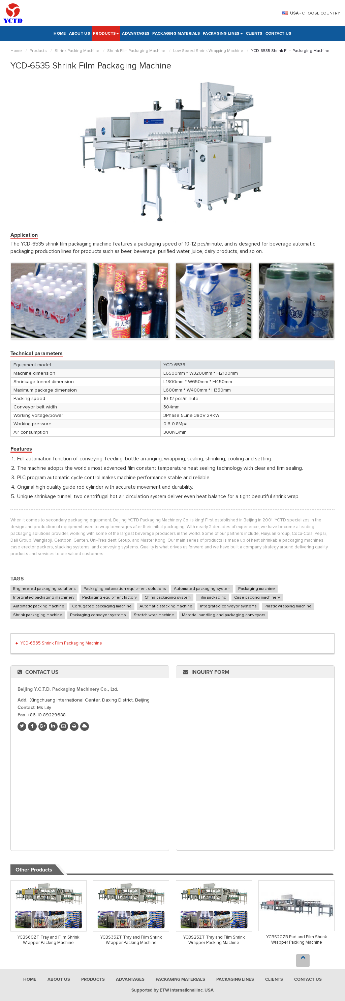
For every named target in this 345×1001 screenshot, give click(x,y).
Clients (254, 34)
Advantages (135, 34)
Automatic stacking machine (165, 606)
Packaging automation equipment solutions (125, 589)
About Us (79, 34)
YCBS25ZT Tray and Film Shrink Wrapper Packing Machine (214, 940)
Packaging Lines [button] (223, 34)
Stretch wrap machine (154, 615)
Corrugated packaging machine (102, 606)
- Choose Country (315, 13)
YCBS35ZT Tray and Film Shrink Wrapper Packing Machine (131, 940)
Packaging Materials (176, 34)
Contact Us (278, 34)
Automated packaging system (202, 589)
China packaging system (168, 598)
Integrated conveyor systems (228, 606)
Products (38, 51)
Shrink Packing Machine (77, 51)
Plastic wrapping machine (288, 606)
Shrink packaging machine (37, 615)
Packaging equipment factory (109, 598)
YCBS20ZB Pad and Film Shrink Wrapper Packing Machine (296, 940)
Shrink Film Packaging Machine (136, 51)
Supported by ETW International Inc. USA (172, 990)
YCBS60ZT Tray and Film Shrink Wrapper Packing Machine (48, 940)
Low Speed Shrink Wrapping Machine (208, 51)
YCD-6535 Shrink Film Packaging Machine (61, 643)
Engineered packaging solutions (44, 589)
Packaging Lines (235, 979)
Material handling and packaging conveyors (223, 615)
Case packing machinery (257, 598)
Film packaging (212, 598)
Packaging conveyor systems (98, 615)
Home (60, 34)
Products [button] (106, 34)
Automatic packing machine (38, 606)
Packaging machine (256, 589)
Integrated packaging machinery (43, 598)
